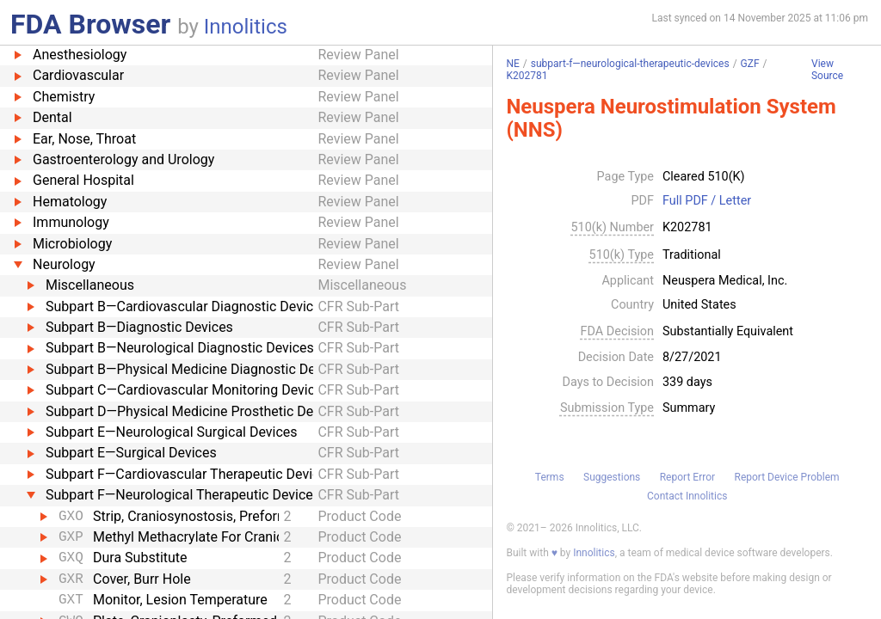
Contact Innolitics (687, 496)
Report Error (687, 477)
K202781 (526, 76)
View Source (827, 70)
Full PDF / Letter (706, 201)
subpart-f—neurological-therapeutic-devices (630, 64)
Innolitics (245, 27)
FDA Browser (90, 24)
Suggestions (611, 477)
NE (512, 64)
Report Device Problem (787, 477)
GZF (750, 64)
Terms (549, 477)
